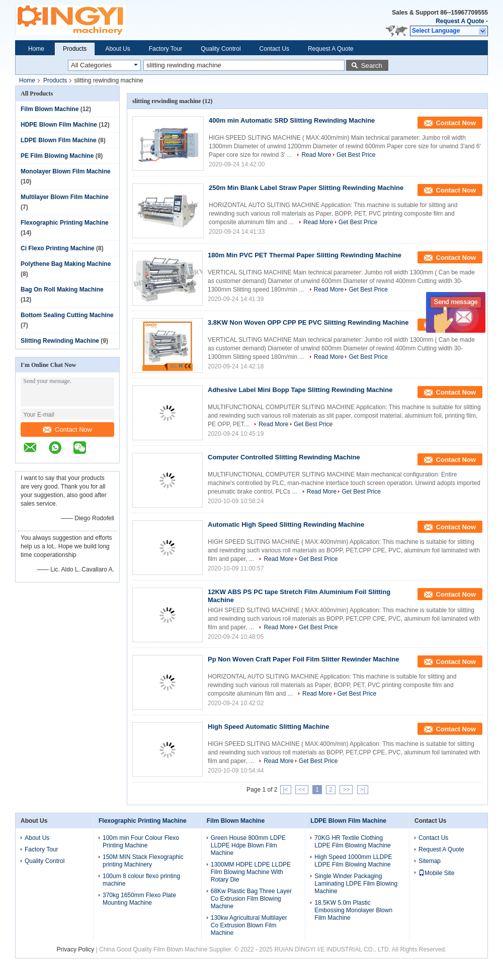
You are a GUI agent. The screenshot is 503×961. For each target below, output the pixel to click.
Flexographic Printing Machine (65, 222)
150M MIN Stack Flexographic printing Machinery (143, 860)
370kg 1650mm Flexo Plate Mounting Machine (139, 899)
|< (285, 789)
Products (75, 48)
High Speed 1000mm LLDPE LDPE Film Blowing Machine (353, 860)
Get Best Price (356, 154)
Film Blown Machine (49, 109)
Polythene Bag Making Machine (66, 263)
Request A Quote (460, 21)
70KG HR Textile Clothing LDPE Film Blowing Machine (352, 841)
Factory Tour (165, 48)
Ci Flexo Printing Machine (58, 248)
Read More (316, 154)
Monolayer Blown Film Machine (66, 171)
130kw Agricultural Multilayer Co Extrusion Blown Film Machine (249, 925)
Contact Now (67, 429)
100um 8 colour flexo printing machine (141, 880)
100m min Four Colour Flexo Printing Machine (141, 841)
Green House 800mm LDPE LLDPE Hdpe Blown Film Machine (248, 845)
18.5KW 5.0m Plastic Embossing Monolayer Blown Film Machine (353, 910)
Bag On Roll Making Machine (62, 289)
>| (362, 789)
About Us (117, 48)
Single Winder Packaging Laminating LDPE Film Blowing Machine (355, 884)
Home (36, 48)
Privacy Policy (76, 949)
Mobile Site (436, 873)
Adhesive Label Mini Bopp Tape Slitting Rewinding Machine (300, 390)
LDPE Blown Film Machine (59, 140)
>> (346, 789)
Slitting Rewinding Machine (60, 340)
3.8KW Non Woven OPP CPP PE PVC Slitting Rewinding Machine (308, 322)
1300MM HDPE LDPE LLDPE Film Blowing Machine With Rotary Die (251, 872)
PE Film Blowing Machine (57, 155)
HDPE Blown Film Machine (59, 124)
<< (301, 789)
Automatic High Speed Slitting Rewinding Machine (286, 524)
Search (371, 65)
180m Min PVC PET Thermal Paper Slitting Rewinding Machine (304, 255)
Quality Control (220, 48)
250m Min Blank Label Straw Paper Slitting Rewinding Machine (306, 187)
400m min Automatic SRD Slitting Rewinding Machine (292, 120)
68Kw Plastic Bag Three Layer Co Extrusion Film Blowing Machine (251, 899)
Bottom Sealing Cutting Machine (67, 315)
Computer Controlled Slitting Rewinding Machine (284, 457)
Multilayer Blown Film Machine (65, 197)
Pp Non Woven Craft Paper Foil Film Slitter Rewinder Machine (303, 659)
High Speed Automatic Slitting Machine (268, 726)
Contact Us (274, 48)
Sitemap (429, 860)
